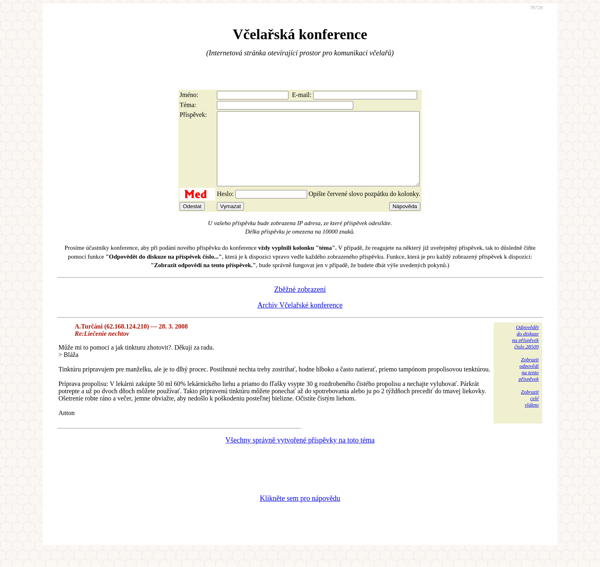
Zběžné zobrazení (300, 304)
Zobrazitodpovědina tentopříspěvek (529, 383)
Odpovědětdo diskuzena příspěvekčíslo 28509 (525, 351)
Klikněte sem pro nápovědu (300, 513)
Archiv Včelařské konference (300, 320)
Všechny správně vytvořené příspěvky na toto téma (300, 455)
